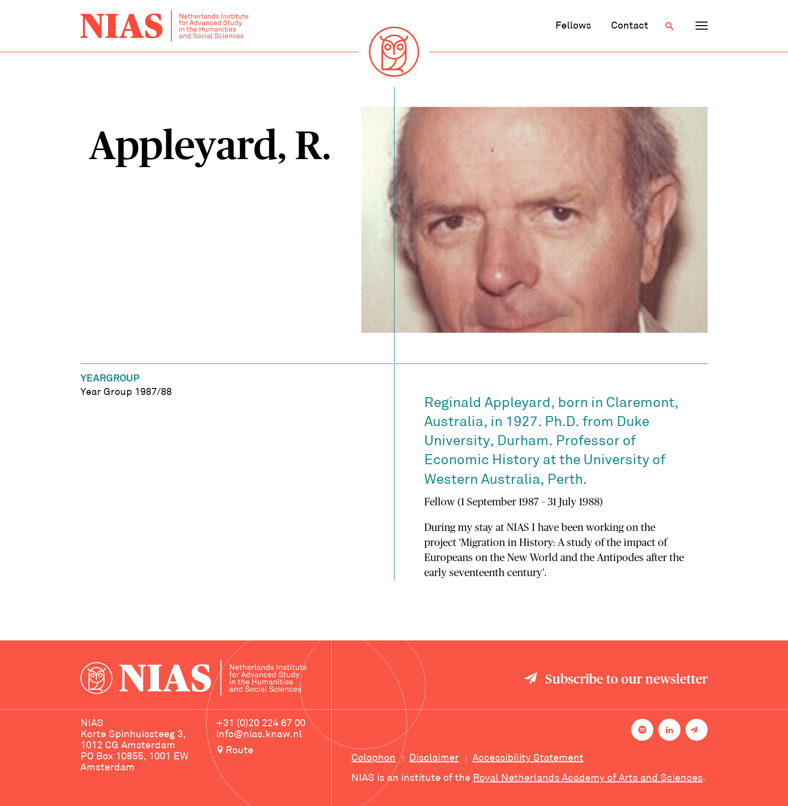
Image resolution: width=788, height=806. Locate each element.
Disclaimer (434, 758)
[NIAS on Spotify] (642, 730)
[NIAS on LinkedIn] (669, 730)
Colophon (373, 758)
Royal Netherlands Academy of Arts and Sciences (588, 778)
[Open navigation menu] (702, 26)
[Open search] (669, 26)
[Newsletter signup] (696, 730)
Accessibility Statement (527, 758)
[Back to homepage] (164, 26)
